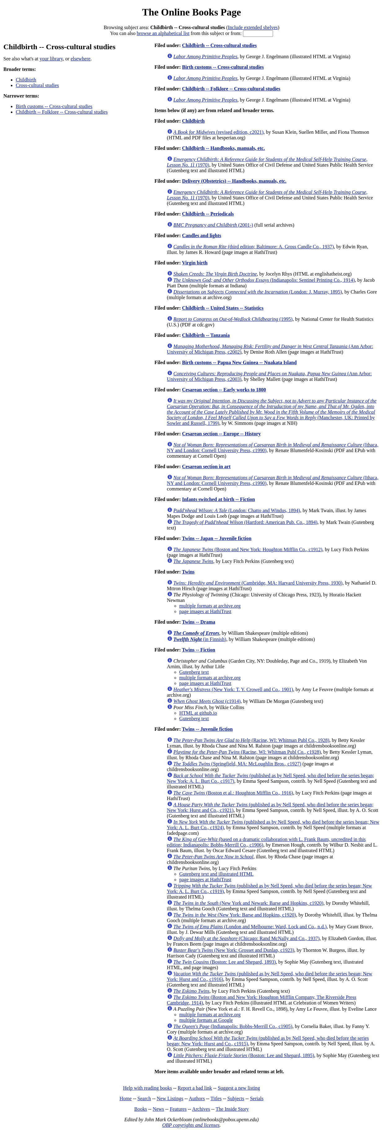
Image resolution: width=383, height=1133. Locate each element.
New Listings (170, 1098)
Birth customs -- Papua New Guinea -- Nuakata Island (239, 362)
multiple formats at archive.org (210, 605)
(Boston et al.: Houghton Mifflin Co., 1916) (233, 792)
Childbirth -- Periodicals (208, 213)
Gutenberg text (194, 672)
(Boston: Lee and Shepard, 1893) (225, 962)
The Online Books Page (191, 12)
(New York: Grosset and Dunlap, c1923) (234, 950)
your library (51, 58)
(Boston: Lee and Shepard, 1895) (244, 1055)
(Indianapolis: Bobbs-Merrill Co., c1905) (233, 1026)
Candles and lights (201, 235)
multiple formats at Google (206, 1020)
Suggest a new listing (239, 1088)
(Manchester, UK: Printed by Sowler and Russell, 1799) (271, 412)
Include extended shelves (253, 27)
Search (144, 1098)
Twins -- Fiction (198, 649)
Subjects (235, 1098)
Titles (216, 1098)
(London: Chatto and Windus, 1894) (237, 510)
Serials (257, 1098)
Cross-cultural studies (37, 85)
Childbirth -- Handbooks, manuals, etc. (223, 148)
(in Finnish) (200, 639)
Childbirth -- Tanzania (206, 335)
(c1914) (207, 701)
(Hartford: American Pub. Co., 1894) (246, 522)
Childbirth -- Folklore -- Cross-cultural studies (62, 112)
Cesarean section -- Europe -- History (221, 433)
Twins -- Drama (198, 622)
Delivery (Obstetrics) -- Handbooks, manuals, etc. (234, 181)
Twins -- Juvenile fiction (207, 729)
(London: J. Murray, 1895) (258, 291)
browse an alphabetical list (163, 33)
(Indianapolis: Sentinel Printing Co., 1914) (264, 280)
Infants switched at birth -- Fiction (218, 499)
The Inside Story (232, 1109)
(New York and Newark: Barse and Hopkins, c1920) (249, 903)
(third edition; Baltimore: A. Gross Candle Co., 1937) (254, 246)
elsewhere (80, 58)
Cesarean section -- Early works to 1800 (224, 389)
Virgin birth (195, 262)
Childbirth (26, 79)
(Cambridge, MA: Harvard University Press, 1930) (258, 583)
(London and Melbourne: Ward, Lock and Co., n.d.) (250, 926)
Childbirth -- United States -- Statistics (222, 308)
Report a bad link (195, 1088)
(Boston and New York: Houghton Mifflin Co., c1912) (248, 549)
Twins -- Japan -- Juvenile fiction (216, 538)
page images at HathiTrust (205, 611)
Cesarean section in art (206, 466)
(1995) (233, 319)
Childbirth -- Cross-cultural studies (219, 45)
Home (126, 1098)
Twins (188, 571)
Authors (197, 1098)
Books (140, 1109)
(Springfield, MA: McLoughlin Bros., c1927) (237, 763)
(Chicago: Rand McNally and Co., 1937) (247, 938)
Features (178, 1109)
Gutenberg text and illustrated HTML (216, 874)
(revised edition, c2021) (219, 132)
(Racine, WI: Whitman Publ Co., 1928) (251, 740)
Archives (201, 1109)
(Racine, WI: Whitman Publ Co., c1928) (247, 752)
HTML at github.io (198, 713)
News (158, 1109)
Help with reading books (147, 1088)
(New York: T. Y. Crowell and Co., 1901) (233, 689)
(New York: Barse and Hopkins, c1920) (235, 914)
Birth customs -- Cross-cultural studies (54, 106)
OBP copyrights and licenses (190, 1125)
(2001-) (213, 225)
